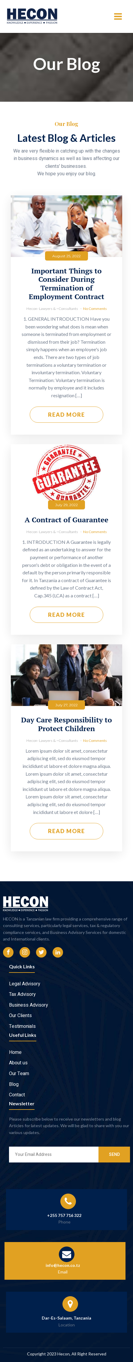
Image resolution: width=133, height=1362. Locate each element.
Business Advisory (28, 1005)
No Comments (95, 310)
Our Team (19, 1073)
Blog (14, 1084)
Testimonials (22, 1026)
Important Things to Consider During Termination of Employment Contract (66, 286)
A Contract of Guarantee (66, 522)
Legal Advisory (24, 983)
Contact (17, 1094)
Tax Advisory (22, 994)
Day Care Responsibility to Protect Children (66, 726)
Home (15, 1052)
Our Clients (20, 1015)
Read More (66, 416)
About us (18, 1062)
